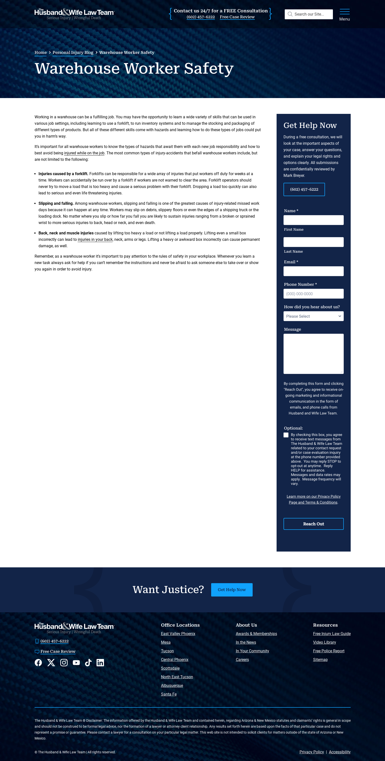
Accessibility (340, 752)
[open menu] (345, 14)
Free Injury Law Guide (332, 633)
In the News (246, 642)
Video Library (324, 642)
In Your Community (252, 651)
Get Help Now (232, 589)
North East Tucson (177, 677)
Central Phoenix (174, 659)
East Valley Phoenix (178, 633)
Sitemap (320, 659)
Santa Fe (169, 694)
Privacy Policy (312, 752)
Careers (242, 659)
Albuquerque (172, 685)
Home (41, 52)
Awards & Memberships (256, 633)
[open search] (307, 14)
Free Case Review (237, 17)
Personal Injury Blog (73, 52)
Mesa (166, 642)
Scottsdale (170, 668)
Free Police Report (328, 651)
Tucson (167, 651)
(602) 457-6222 (201, 17)
